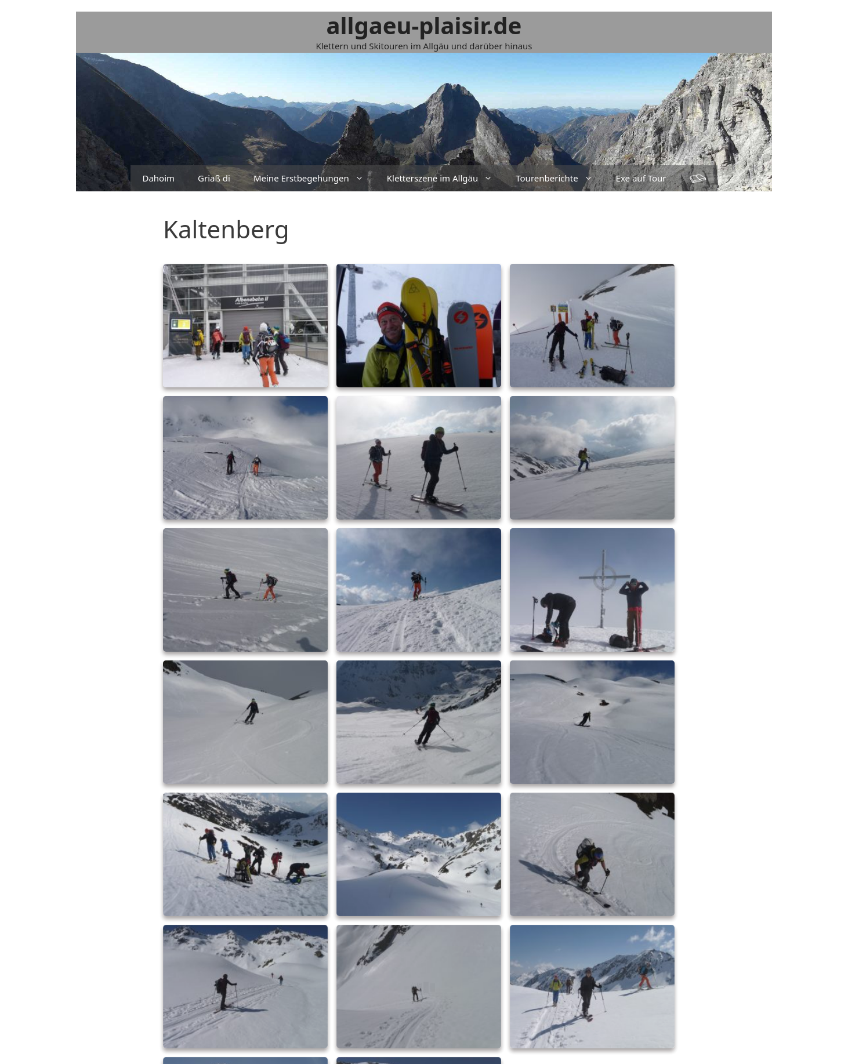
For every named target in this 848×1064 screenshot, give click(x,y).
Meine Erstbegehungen (314, 178)
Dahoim (158, 178)
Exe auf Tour (641, 178)
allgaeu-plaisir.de (424, 25)
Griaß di (214, 178)
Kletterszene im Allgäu (445, 178)
